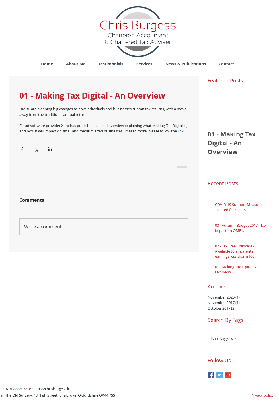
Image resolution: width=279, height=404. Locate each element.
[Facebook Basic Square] (211, 375)
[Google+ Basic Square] (228, 375)
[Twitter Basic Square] (219, 375)
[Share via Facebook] (22, 149)
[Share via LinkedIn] (50, 149)
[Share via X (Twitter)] (36, 149)
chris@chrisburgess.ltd (53, 388)
